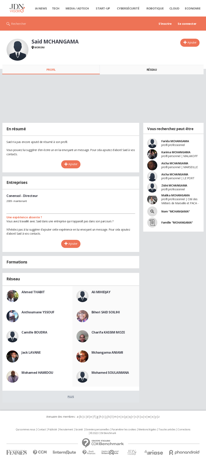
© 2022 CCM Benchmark (103, 433)
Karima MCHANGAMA (175, 152)
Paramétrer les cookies (124, 429)
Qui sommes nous (25, 429)
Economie (193, 8)
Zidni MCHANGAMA (174, 185)
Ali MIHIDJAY (101, 292)
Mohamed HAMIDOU (37, 372)
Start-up (103, 8)
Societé (79, 429)
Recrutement (66, 429)
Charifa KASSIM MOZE (108, 332)
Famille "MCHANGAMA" (177, 222)
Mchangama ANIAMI (107, 352)
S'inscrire (165, 24)
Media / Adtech (77, 8)
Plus (71, 396)
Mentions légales (147, 429)
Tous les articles (167, 429)
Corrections (184, 429)
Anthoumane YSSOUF (38, 312)
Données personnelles (97, 429)
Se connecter (187, 24)
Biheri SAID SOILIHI (106, 312)
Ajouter (192, 42)
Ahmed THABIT (33, 292)
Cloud (174, 8)
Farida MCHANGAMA (175, 141)
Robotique (155, 8)
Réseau (152, 69)
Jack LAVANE (31, 352)
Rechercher (18, 24)
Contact (41, 429)
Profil (51, 69)
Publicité (52, 429)
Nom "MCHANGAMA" (175, 211)
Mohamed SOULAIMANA (110, 372)
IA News (41, 8)
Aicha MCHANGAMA (174, 163)
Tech (55, 8)
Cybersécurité (128, 8)
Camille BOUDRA (34, 332)
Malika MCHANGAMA (175, 195)
